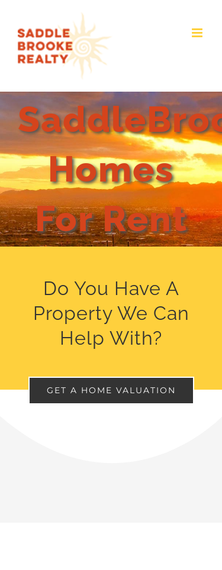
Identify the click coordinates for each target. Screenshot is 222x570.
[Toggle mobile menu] (198, 33)
